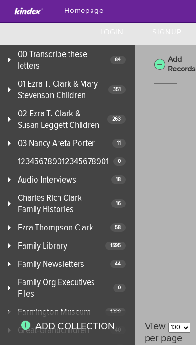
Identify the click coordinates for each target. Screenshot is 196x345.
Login (112, 32)
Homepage (84, 11)
